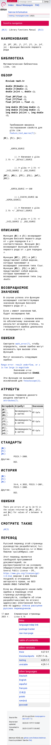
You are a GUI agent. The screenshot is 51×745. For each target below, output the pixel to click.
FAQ (37, 5)
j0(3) (4, 30)
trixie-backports (26, 656)
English (22, 680)
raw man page (26, 633)
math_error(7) (23, 344)
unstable (23, 664)
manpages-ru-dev (22, 16)
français (23, 688)
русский (23, 704)
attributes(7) (10, 400)
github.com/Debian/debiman (35, 738)
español (23, 684)
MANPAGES (12, 1)
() (3, 448)
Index (11, 5)
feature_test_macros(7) (22, 133)
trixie (21, 652)
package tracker (27, 629)
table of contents (28, 640)
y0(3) (6, 529)
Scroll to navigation (12, 23)
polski (22, 696)
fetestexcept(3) (32, 381)
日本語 (22, 692)
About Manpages (24, 5)
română (23, 700)
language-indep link (28, 625)
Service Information (17, 12)
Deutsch (23, 676)
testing (11, 16)
